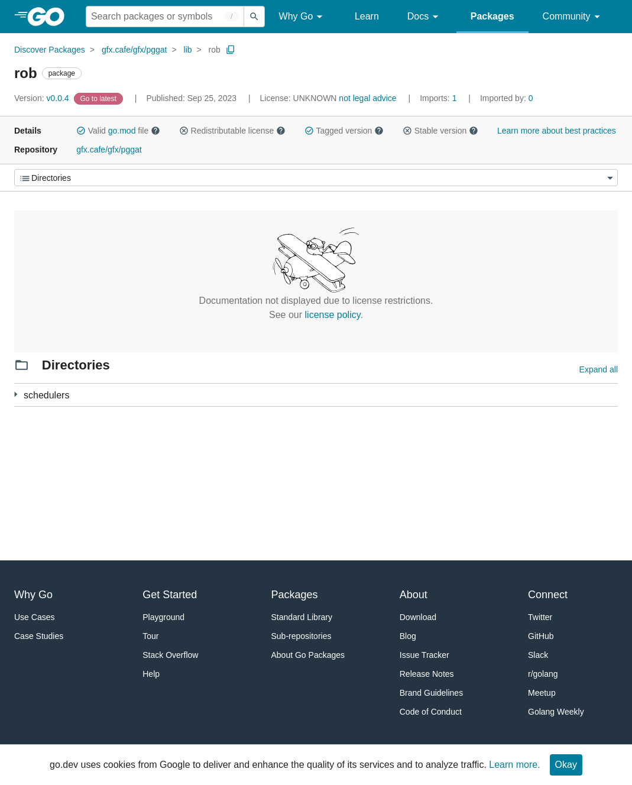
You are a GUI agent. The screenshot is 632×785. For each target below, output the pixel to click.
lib (188, 49)
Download (418, 617)
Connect (548, 595)
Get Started (169, 595)
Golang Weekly (556, 711)
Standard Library (302, 617)
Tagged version (344, 130)
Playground (163, 617)
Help (151, 674)
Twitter (540, 617)
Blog (408, 636)
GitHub (541, 636)
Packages (492, 16)
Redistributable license (232, 130)
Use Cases (34, 617)
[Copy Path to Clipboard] (230, 49)
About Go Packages (308, 655)
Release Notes (427, 674)
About (413, 595)
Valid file (118, 130)
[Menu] (316, 177)
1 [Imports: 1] (439, 98)
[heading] (50, 16)
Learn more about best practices (556, 130)
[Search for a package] (165, 16)
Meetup (542, 693)
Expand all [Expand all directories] (598, 369)
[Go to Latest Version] (99, 98)
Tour (150, 636)
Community (573, 17)
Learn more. (514, 765)
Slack (538, 655)
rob (215, 49)
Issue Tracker (424, 655)
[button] (81, 130)
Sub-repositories (301, 636)
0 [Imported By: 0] (506, 98)
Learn (367, 16)
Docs (424, 17)
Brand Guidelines (431, 693)
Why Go (302, 17)
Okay (566, 765)
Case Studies (38, 636)
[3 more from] (15, 394)
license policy (333, 315)
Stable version (440, 130)
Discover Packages (49, 49)
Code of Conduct (431, 711)
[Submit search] (254, 16)
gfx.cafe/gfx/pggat (134, 49)
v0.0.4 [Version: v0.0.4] (43, 98)
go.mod (122, 130)
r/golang (543, 674)
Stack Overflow (170, 655)
